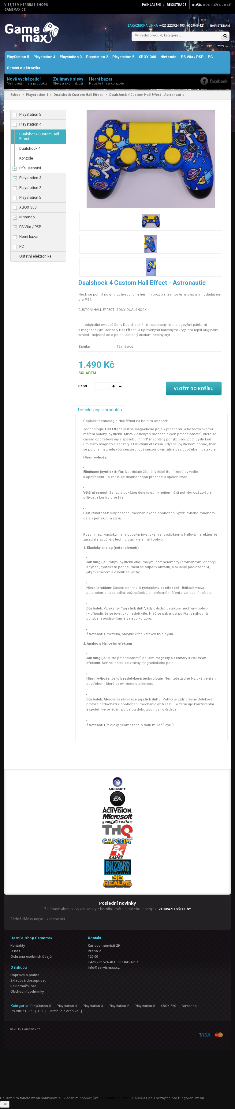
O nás (15, 952)
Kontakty (17, 946)
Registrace (176, 4)
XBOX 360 (147, 58)
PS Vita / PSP (192, 58)
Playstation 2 (97, 58)
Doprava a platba (24, 976)
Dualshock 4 (29, 150)
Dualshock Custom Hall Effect (79, 96)
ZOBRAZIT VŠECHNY (175, 910)
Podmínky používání (115, 1099)
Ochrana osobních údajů (31, 957)
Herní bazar (29, 238)
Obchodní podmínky (27, 992)
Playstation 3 (71, 58)
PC (210, 58)
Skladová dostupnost (28, 981)
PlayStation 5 (18, 58)
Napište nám (219, 25)
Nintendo (168, 58)
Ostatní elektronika (23, 69)
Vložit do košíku (194, 390)
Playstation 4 (44, 58)
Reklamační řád (23, 987)
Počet (82, 387)
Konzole (26, 159)
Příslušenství (30, 169)
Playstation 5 (123, 58)
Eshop (15, 96)
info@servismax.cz (104, 968)
